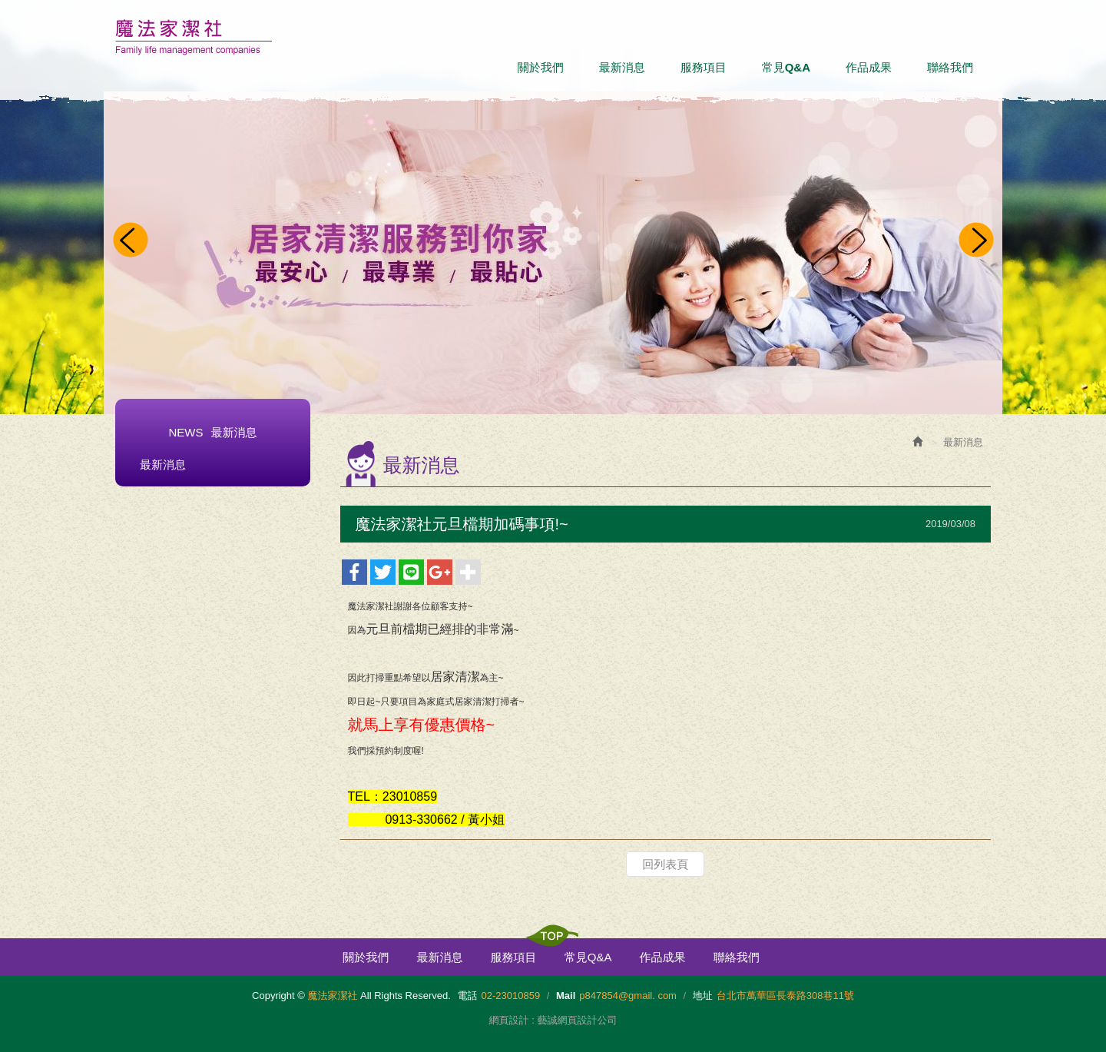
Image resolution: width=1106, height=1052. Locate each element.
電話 (468, 995)
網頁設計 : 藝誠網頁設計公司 (553, 1020)
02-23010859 (511, 995)
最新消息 (163, 464)
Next (976, 241)
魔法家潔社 (193, 37)
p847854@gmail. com (628, 995)
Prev (129, 241)
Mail (565, 995)
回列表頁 (665, 864)
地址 (703, 995)
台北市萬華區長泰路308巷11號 (785, 995)
